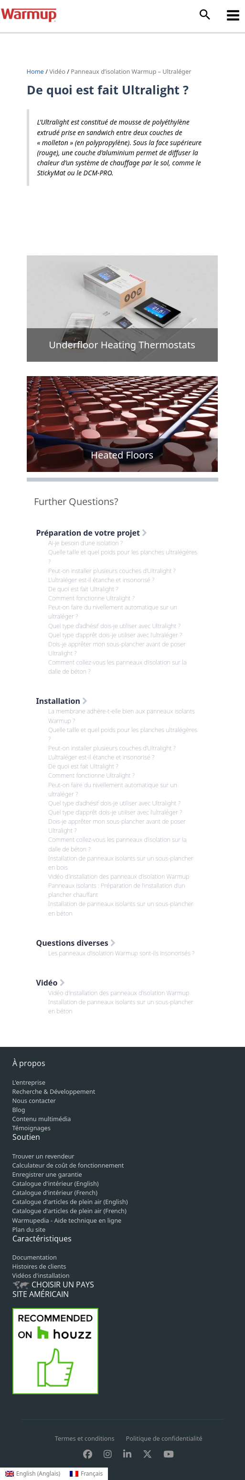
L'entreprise (28, 1082)
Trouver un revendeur (43, 1156)
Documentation (34, 1257)
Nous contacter (34, 1100)
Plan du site (29, 1229)
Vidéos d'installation (41, 1275)
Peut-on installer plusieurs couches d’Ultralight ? (112, 570)
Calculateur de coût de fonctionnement (68, 1165)
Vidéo (57, 71)
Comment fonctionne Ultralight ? (91, 598)
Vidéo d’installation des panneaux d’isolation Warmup (118, 876)
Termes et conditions (85, 1438)
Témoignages (31, 1128)
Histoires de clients (39, 1266)
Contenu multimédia (41, 1118)
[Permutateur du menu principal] (233, 15)
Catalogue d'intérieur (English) (55, 1183)
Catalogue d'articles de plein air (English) (70, 1201)
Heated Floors (122, 454)
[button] (205, 15)
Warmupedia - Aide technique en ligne (67, 1220)
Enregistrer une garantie (47, 1174)
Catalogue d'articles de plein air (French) (69, 1210)
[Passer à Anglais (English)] (32, 1474)
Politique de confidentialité (164, 1438)
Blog (18, 1109)
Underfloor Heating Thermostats (122, 344)
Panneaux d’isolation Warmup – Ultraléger (131, 71)
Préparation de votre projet (92, 533)
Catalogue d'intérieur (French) (54, 1192)
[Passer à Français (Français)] (86, 1474)
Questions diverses (76, 943)
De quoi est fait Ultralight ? (83, 589)
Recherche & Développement (54, 1091)
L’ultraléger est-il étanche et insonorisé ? (101, 579)
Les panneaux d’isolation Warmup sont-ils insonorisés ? (121, 953)
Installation (62, 701)
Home (36, 71)
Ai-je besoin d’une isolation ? (85, 543)
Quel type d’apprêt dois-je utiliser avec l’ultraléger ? (115, 635)
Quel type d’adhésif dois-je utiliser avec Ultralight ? (114, 625)
